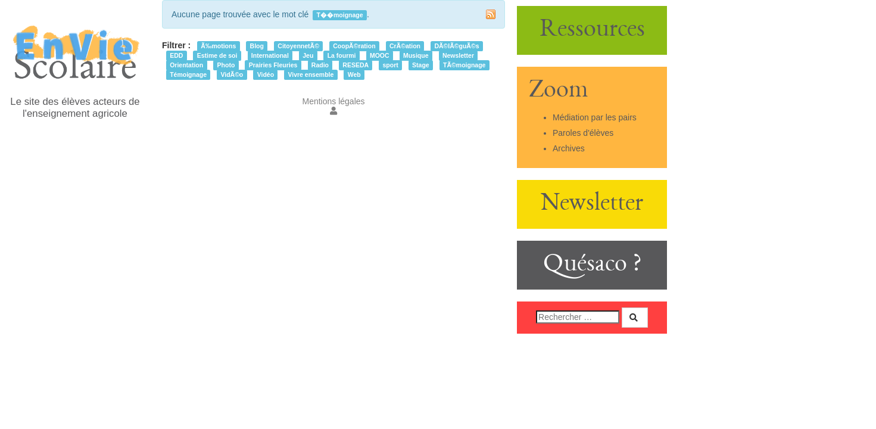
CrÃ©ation (404, 45)
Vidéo (265, 74)
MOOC (379, 55)
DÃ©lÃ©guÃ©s (456, 45)
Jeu (308, 55)
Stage (420, 65)
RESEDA (355, 65)
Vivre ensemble (310, 74)
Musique (416, 55)
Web (354, 74)
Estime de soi (217, 55)
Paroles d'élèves (583, 133)
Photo (226, 65)
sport (390, 65)
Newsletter (458, 55)
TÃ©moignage (464, 65)
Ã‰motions (218, 45)
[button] (333, 111)
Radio (320, 65)
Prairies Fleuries (273, 65)
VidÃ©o (231, 74)
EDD (176, 55)
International (270, 55)
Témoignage (188, 74)
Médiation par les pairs (595, 117)
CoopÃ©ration (354, 45)
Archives (569, 148)
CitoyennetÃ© (298, 45)
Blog (257, 45)
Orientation (186, 65)
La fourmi (342, 55)
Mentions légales (333, 101)
